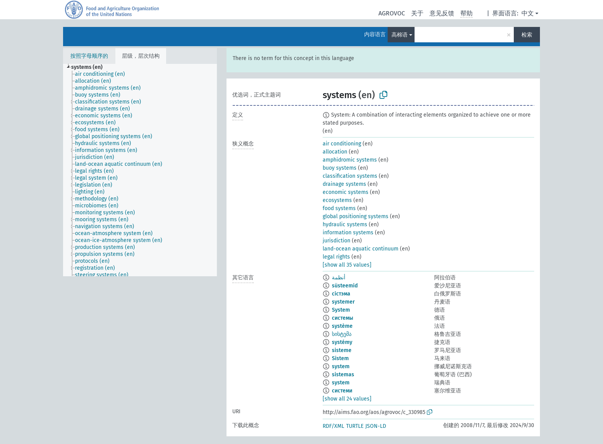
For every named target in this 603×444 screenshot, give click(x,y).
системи (342, 390)
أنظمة (338, 277)
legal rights (336, 257)
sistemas (343, 374)
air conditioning (342, 143)
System (341, 310)
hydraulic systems (345, 224)
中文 (527, 13)
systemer (343, 302)
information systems (348, 232)
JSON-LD (375, 426)
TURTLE (354, 426)
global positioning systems (355, 216)
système (342, 326)
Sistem (340, 358)
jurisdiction (336, 240)
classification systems (350, 176)
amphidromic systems (350, 160)
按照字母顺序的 (89, 56)
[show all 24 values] (347, 399)
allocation (335, 152)
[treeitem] (90, 67)
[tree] (140, 170)
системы (342, 318)
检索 (526, 35)
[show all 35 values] (347, 265)
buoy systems (339, 168)
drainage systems (344, 184)
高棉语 (399, 35)
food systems (339, 208)
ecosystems (337, 200)
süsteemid (345, 285)
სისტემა (341, 334)
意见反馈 (442, 13)
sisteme (341, 350)
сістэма (341, 293)
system (341, 366)
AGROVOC (391, 13)
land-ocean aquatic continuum (360, 248)
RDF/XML (333, 426)
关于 (417, 13)
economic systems (345, 192)
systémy (342, 342)
